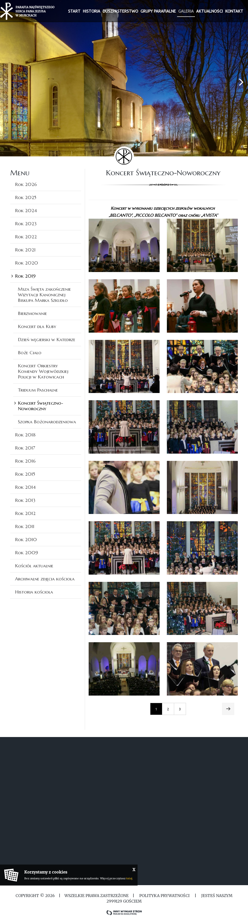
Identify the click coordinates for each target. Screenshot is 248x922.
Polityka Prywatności (164, 895)
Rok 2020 (26, 263)
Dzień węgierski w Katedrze (46, 339)
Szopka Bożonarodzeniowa (47, 422)
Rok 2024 (26, 210)
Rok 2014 (25, 487)
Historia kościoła (34, 592)
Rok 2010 (26, 539)
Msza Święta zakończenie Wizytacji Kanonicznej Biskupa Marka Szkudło (44, 294)
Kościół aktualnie (34, 566)
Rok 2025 (25, 197)
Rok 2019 (25, 276)
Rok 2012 (25, 513)
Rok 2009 (26, 552)
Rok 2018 (25, 435)
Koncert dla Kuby (37, 326)
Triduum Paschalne (38, 390)
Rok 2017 (25, 448)
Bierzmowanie (32, 313)
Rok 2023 (26, 223)
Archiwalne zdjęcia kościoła (45, 579)
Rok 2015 (25, 474)
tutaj (129, 878)
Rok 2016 (25, 461)
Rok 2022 (26, 237)
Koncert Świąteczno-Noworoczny (40, 405)
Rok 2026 (26, 184)
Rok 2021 (25, 250)
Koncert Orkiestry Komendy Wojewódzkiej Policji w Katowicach (43, 371)
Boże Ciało (29, 352)
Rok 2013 (25, 500)
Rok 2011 (24, 526)
